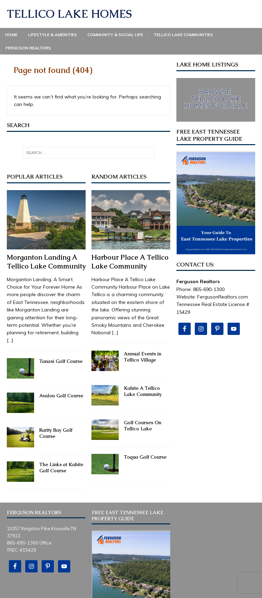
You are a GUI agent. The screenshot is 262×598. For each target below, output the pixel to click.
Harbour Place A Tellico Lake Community (130, 262)
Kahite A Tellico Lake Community (143, 391)
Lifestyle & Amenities (52, 34)
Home (11, 34)
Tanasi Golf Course (61, 361)
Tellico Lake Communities (183, 34)
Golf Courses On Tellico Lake (142, 425)
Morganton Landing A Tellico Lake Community (46, 262)
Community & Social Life (115, 34)
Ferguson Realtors (28, 47)
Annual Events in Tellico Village (142, 357)
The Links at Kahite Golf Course (61, 467)
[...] (10, 340)
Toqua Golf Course (145, 457)
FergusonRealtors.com (222, 297)
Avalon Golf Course (61, 396)
